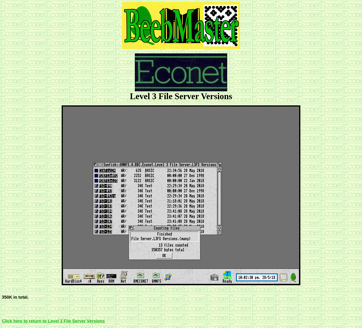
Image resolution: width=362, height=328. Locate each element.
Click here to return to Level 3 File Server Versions (53, 321)
